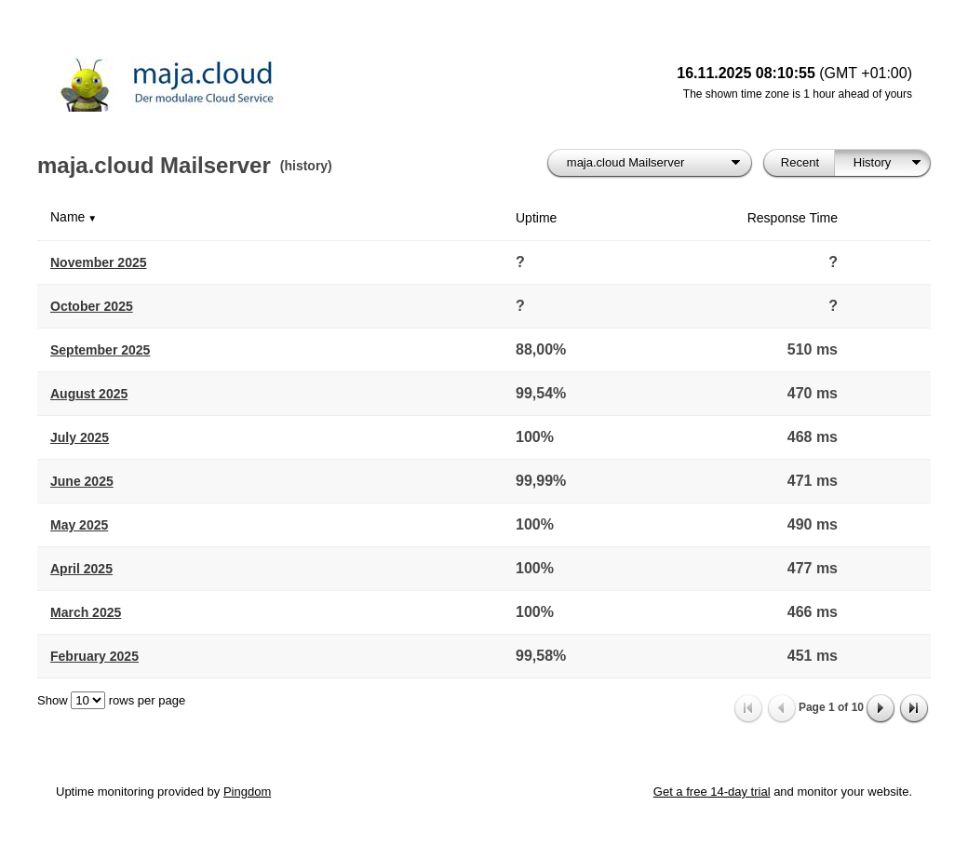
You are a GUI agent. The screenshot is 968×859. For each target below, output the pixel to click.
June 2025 (82, 481)
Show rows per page (111, 700)
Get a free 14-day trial (712, 792)
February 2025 (94, 656)
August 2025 (89, 393)
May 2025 (79, 524)
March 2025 (85, 612)
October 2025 (91, 306)
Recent (800, 162)
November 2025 (98, 262)
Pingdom (247, 792)
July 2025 (79, 437)
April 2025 (81, 568)
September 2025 (100, 349)
